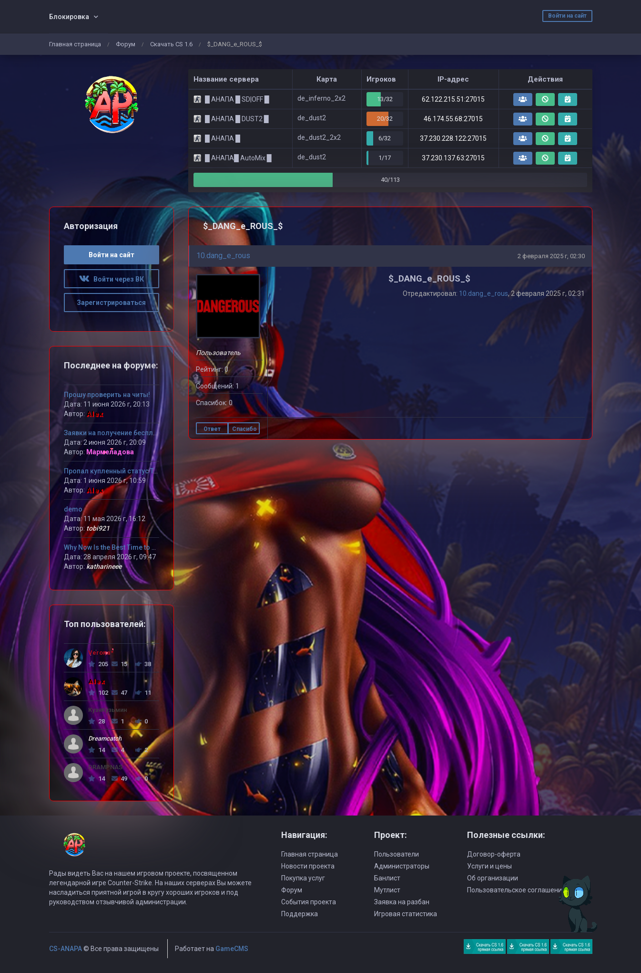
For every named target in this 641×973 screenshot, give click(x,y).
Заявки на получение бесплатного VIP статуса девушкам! (158, 433)
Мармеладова (110, 452)
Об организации (492, 878)
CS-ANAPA (65, 948)
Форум (125, 44)
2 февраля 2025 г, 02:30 (551, 256)
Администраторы (401, 866)
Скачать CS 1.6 (171, 44)
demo (73, 509)
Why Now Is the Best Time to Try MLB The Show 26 (140, 547)
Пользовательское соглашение (516, 890)
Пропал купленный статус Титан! (117, 471)
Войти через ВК (111, 279)
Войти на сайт (567, 15)
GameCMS (231, 948)
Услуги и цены (489, 866)
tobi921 (98, 528)
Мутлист (387, 890)
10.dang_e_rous (223, 255)
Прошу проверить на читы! (107, 394)
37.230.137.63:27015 (453, 158)
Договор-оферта (493, 854)
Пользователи (396, 854)
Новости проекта (308, 866)
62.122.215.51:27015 (453, 99)
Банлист (387, 878)
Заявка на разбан (401, 902)
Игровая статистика (405, 914)
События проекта (308, 902)
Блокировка (69, 17)
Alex (94, 414)
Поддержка (299, 914)
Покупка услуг (303, 878)
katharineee (104, 566)
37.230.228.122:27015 (453, 138)
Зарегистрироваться (111, 302)
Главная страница (75, 44)
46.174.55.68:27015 (453, 119)
